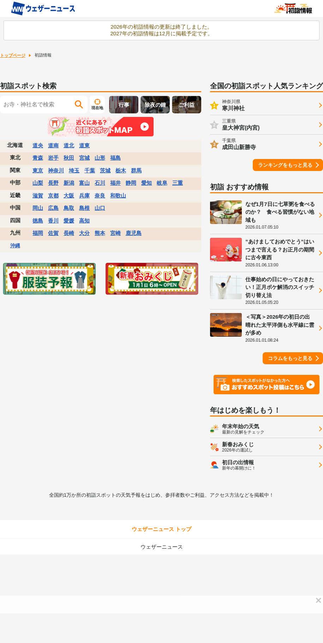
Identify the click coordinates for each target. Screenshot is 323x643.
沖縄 (15, 245)
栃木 (120, 170)
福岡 (37, 233)
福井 (115, 183)
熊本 (100, 233)
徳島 (37, 221)
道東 (84, 145)
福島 (115, 158)
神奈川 (56, 170)
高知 (84, 221)
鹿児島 (134, 233)
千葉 (89, 170)
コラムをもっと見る (290, 358)
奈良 (100, 196)
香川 (53, 221)
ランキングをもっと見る (285, 165)
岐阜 (162, 183)
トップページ (12, 55)
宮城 (84, 158)
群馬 (136, 170)
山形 (100, 158)
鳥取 (69, 208)
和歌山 (118, 196)
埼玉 (74, 170)
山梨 (37, 183)
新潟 (69, 183)
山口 (100, 208)
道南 (53, 145)
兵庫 (84, 196)
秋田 (69, 158)
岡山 (37, 208)
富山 (84, 183)
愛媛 (69, 221)
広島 (53, 208)
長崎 (69, 233)
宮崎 (115, 233)
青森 (37, 158)
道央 (37, 145)
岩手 (53, 158)
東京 (37, 170)
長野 (53, 183)
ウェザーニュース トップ (161, 529)
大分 (84, 233)
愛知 (146, 183)
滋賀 (37, 196)
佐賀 (53, 233)
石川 (100, 183)
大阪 (69, 196)
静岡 (131, 183)
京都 (53, 196)
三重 (177, 183)
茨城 (105, 170)
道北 (69, 145)
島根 (84, 208)
